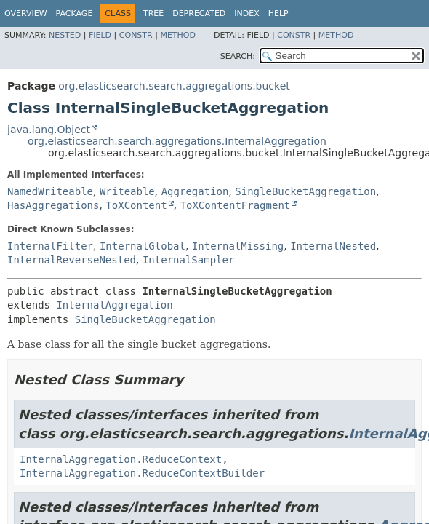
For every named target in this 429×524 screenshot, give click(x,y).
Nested (65, 35)
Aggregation (195, 191)
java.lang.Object (48, 129)
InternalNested (333, 246)
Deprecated (198, 13)
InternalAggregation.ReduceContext (121, 459)
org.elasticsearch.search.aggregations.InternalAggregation (177, 141)
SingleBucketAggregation (305, 191)
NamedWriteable (50, 191)
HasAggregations (53, 205)
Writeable (127, 191)
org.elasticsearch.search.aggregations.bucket (173, 86)
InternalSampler (188, 260)
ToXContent (136, 205)
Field (100, 35)
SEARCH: (237, 56)
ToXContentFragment (235, 205)
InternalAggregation (114, 305)
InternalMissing (238, 246)
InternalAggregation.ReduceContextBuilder (142, 473)
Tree (153, 13)
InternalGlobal (142, 246)
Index (246, 13)
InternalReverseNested (71, 260)
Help (278, 13)
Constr (136, 35)
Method (178, 35)
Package (74, 13)
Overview (25, 13)
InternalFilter (50, 246)
